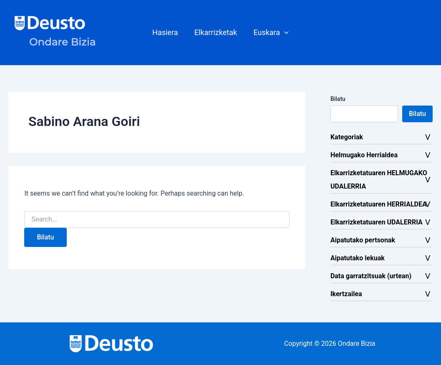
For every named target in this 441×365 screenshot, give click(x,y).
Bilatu (337, 99)
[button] (283, 32)
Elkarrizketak (215, 32)
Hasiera (166, 32)
